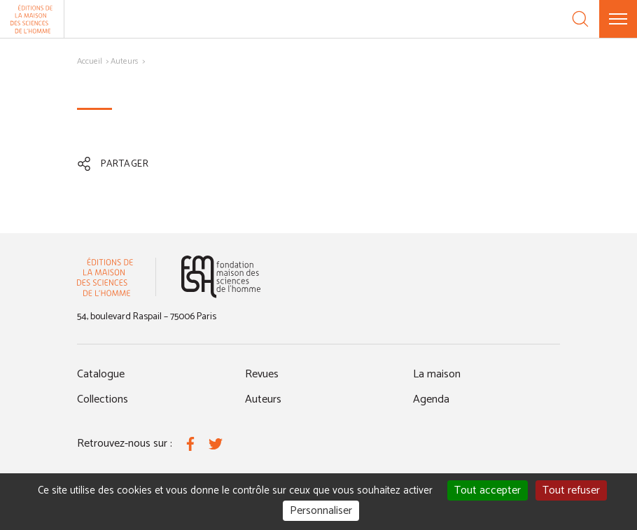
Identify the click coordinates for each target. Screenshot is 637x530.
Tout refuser (571, 490)
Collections (102, 399)
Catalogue (101, 374)
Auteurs (125, 61)
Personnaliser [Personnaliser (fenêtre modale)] (321, 510)
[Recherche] (580, 19)
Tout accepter (487, 490)
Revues (262, 374)
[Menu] (618, 19)
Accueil (89, 61)
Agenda (431, 399)
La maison (437, 374)
